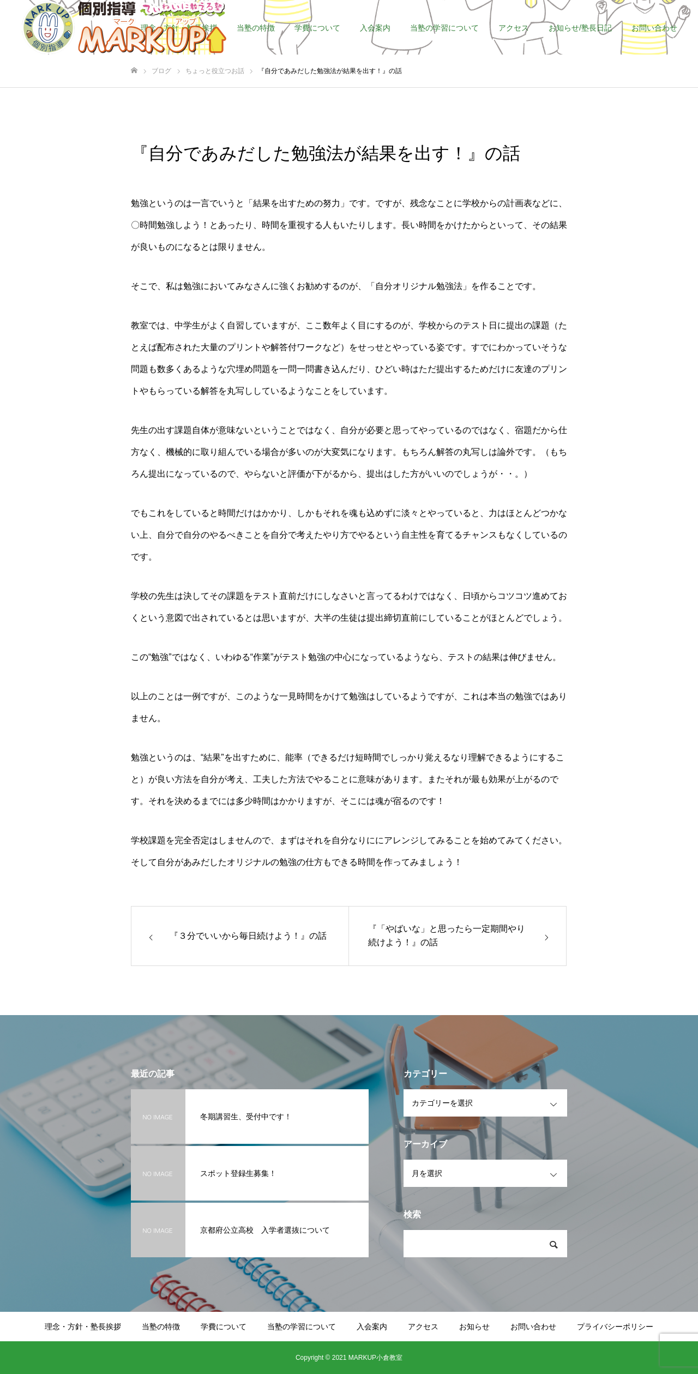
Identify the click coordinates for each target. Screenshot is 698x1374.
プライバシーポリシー (615, 1326)
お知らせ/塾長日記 (580, 27)
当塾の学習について (444, 27)
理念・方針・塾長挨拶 (83, 1326)
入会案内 (375, 27)
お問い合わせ (654, 27)
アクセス (513, 27)
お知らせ (474, 1326)
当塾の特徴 (256, 27)
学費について (317, 27)
